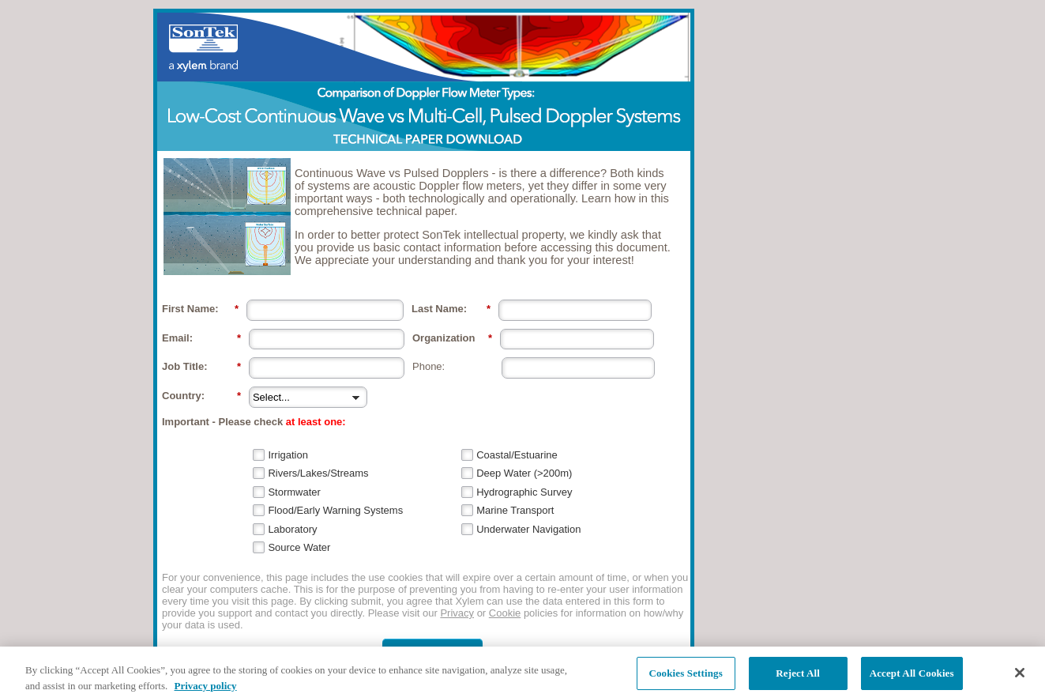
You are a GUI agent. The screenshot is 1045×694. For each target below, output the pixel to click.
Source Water (299, 547)
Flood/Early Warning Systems (335, 510)
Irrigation (288, 455)
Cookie (505, 613)
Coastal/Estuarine (517, 455)
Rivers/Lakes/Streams (318, 473)
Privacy (457, 613)
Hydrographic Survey (524, 492)
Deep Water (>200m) (524, 473)
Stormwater (294, 492)
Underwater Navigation (528, 529)
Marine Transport (515, 510)
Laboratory (292, 529)
